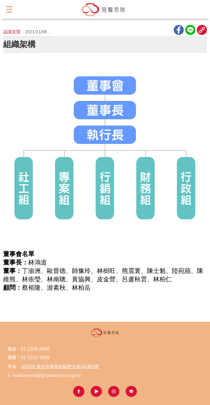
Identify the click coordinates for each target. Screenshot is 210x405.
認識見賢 (12, 31)
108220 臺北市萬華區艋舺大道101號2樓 (60, 366)
